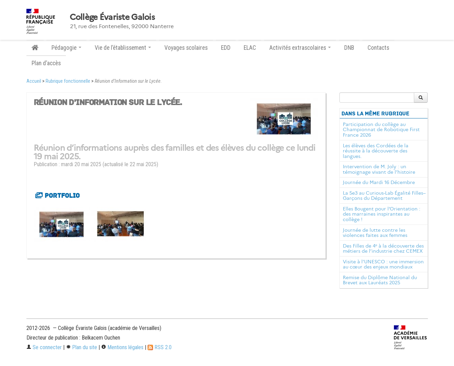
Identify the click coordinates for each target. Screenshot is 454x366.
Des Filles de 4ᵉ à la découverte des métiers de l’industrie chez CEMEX (383, 248)
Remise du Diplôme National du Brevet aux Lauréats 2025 (380, 280)
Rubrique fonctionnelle (68, 81)
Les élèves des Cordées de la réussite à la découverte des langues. (375, 151)
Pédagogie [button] (66, 47)
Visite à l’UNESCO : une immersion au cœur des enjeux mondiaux (383, 264)
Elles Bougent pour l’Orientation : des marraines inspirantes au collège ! (381, 214)
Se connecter (44, 347)
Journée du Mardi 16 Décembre (379, 182)
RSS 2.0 (160, 347)
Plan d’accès (46, 63)
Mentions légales (122, 347)
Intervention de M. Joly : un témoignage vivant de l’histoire (379, 169)
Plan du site (81, 347)
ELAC (250, 47)
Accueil (33, 81)
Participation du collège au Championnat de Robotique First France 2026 (381, 129)
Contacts (378, 47)
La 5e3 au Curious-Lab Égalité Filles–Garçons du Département (384, 196)
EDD (226, 47)
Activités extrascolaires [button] (300, 47)
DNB (349, 47)
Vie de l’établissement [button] (123, 47)
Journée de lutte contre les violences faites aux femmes (375, 233)
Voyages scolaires (186, 47)
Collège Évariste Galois (112, 17)
